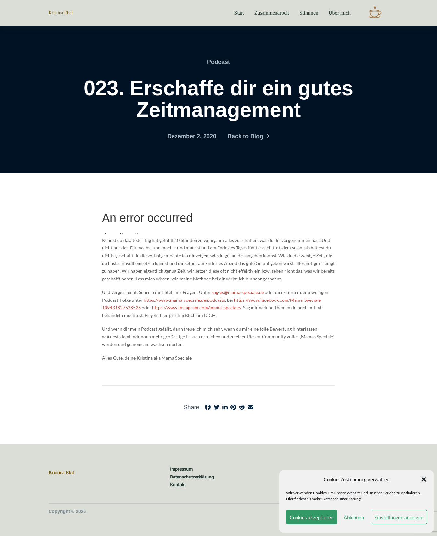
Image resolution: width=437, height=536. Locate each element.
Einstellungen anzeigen (398, 517)
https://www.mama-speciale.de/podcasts (184, 300)
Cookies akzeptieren (311, 517)
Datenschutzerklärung (341, 498)
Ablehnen (354, 517)
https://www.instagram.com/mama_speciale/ (196, 307)
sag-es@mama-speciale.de (238, 292)
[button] (423, 479)
